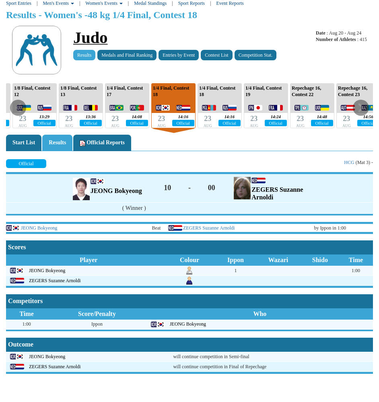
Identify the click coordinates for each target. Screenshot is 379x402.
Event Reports (229, 3)
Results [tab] (57, 142)
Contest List (216, 55)
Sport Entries (18, 3)
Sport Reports (191, 3)
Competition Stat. (256, 55)
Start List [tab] (23, 142)
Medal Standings (150, 3)
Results (84, 55)
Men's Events (58, 3)
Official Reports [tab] (102, 142)
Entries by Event (179, 55)
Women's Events (104, 3)
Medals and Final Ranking (126, 55)
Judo (90, 38)
